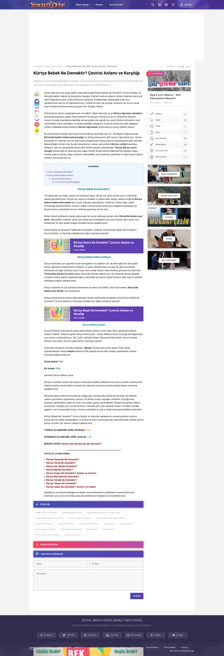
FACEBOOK (46, 635)
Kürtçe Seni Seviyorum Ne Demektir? (82, 443)
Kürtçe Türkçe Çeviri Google (47, 535)
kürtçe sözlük (108, 529)
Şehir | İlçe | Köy (169, 151)
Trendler (32, 649)
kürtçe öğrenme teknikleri (71, 529)
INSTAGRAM (134, 635)
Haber (169, 120)
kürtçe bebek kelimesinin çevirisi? (49, 518)
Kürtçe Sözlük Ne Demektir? (61, 480)
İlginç (169, 132)
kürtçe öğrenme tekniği (45, 529)
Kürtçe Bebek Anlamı (60, 178)
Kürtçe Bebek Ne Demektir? (59, 172)
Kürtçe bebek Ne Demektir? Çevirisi (110, 518)
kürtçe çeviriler (126, 523)
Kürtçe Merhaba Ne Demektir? (62, 476)
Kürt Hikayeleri (155, 103)
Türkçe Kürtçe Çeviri (72, 535)
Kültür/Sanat (82, 4)
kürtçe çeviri (109, 523)
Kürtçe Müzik (169, 144)
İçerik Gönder (116, 4)
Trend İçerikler (169, 647)
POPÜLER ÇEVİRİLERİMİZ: (66, 182)
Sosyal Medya (152, 647)
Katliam (169, 114)
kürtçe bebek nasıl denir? (80, 518)
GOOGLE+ (90, 635)
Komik (169, 126)
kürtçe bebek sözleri (65, 523)
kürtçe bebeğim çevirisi (72, 512)
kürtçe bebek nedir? (43, 523)
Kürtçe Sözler (92, 529)
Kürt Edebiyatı (169, 138)
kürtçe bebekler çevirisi (89, 523)
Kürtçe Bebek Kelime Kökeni (60, 175)
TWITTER (68, 635)
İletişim (99, 4)
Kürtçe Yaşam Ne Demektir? (61, 483)
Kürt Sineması (169, 157)
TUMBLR (156, 635)
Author (32, 647)
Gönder (186, 4)
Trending (184, 647)
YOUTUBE (112, 635)
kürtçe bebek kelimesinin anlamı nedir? (104, 512)
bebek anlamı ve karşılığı (46, 512)
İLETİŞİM (178, 635)
